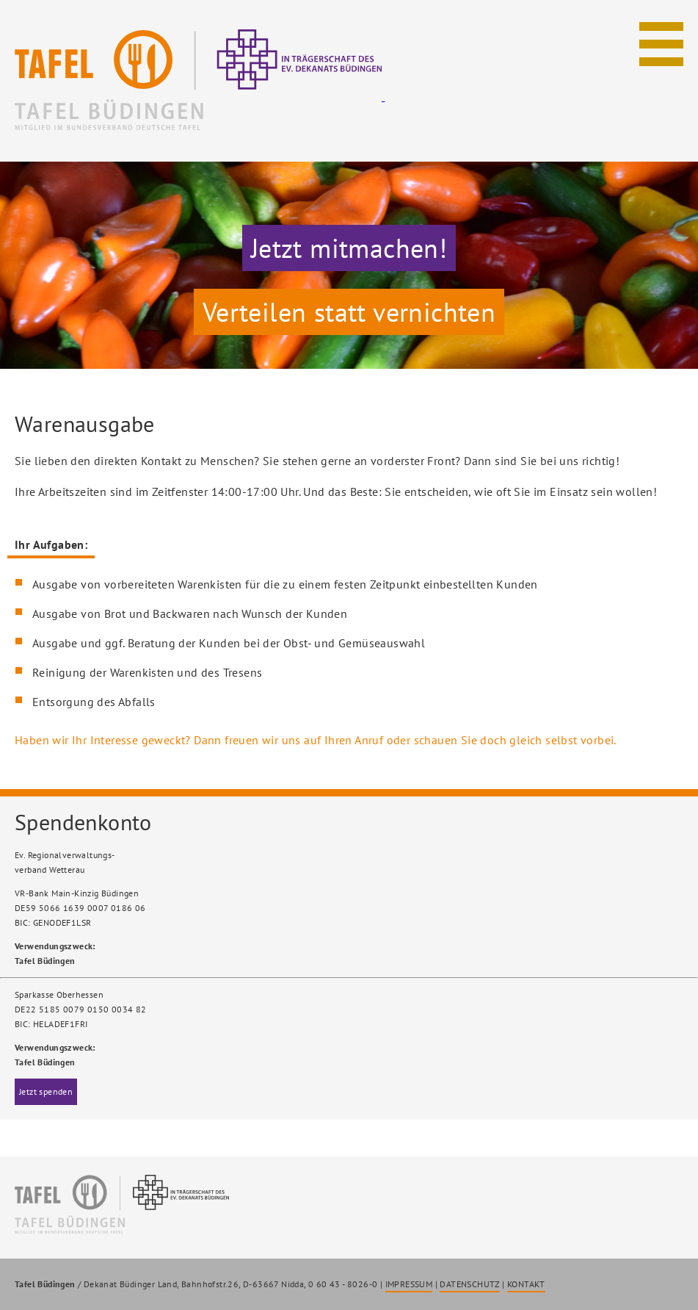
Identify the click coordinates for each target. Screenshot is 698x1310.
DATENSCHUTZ (469, 1283)
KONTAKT (526, 1283)
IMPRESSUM (409, 1283)
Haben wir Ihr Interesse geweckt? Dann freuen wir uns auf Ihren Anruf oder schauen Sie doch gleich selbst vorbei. (316, 740)
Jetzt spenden (46, 1091)
